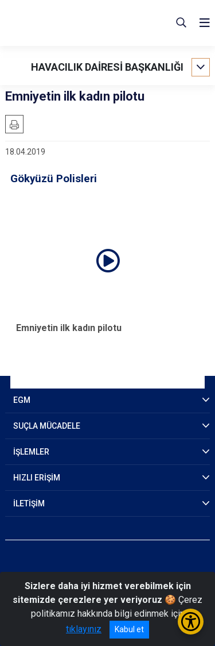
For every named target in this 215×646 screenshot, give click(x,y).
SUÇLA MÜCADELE (46, 425)
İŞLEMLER (31, 451)
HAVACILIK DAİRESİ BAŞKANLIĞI (107, 67)
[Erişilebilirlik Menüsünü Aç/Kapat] (191, 622)
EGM (21, 400)
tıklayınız (83, 629)
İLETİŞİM (29, 503)
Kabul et (129, 629)
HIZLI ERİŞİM (36, 477)
